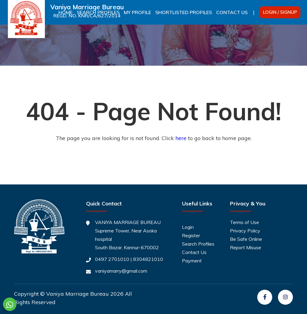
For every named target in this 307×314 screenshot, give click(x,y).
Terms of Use (244, 222)
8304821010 (148, 259)
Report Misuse (245, 247)
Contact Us (232, 12)
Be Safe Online (246, 239)
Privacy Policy (245, 231)
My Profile (137, 12)
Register (191, 235)
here (180, 138)
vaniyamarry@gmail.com (121, 271)
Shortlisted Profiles (183, 12)
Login (188, 227)
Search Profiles (198, 244)
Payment (192, 261)
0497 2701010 (112, 259)
